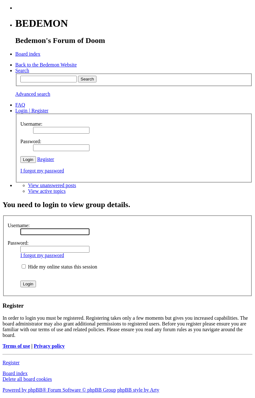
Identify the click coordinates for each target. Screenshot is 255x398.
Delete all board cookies (27, 379)
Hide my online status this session (59, 266)
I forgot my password (42, 170)
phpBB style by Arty (138, 390)
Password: (18, 243)
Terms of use (16, 346)
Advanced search (32, 94)
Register (45, 159)
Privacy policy (49, 346)
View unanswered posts (52, 185)
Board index (15, 373)
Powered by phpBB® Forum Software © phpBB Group (59, 390)
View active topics (47, 191)
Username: (19, 225)
